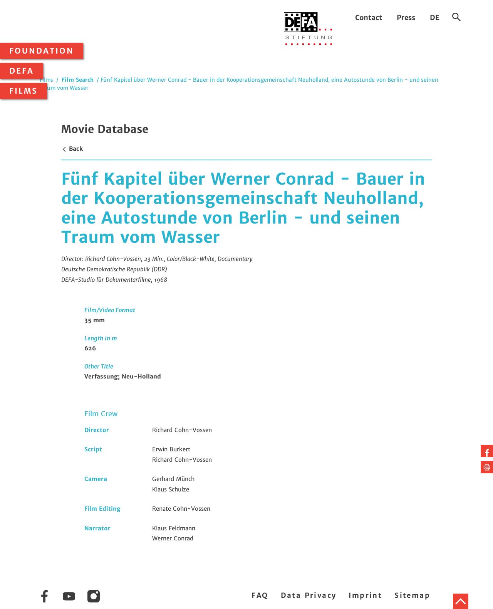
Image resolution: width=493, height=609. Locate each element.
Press (406, 17)
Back (72, 148)
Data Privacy (309, 595)
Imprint (365, 595)
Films (23, 91)
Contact (368, 17)
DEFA (21, 71)
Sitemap (412, 595)
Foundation (41, 51)
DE (434, 17)
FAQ (260, 595)
